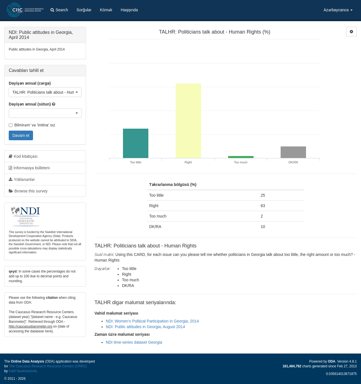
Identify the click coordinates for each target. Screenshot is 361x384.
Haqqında (129, 10)
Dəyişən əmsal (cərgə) (30, 83)
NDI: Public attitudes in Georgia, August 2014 (145, 326)
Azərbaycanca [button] (338, 10)
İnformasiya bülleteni (29, 168)
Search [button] (59, 10)
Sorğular (83, 10)
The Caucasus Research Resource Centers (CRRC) (48, 366)
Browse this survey (28, 191)
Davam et (20, 135)
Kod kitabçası (23, 156)
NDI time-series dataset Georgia (134, 342)
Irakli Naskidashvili (22, 371)
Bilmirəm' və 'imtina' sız (32, 125)
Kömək (106, 10)
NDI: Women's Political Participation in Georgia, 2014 (152, 321)
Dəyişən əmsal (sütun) (30, 104)
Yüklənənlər (22, 179)
